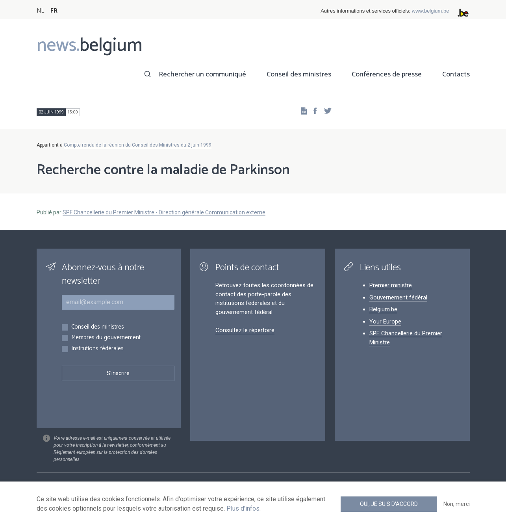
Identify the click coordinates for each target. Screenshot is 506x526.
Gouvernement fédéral (398, 297)
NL (40, 11)
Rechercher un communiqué (202, 74)
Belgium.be (383, 309)
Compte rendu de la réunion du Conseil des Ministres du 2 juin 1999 (137, 145)
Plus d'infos (242, 508)
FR (53, 11)
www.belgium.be (430, 11)
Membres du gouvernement (106, 337)
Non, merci (456, 504)
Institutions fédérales (97, 348)
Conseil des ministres (299, 74)
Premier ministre (390, 285)
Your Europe (385, 321)
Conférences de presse (387, 74)
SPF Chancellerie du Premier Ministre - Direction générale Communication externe (164, 212)
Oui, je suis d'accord (389, 504)
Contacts (456, 74)
